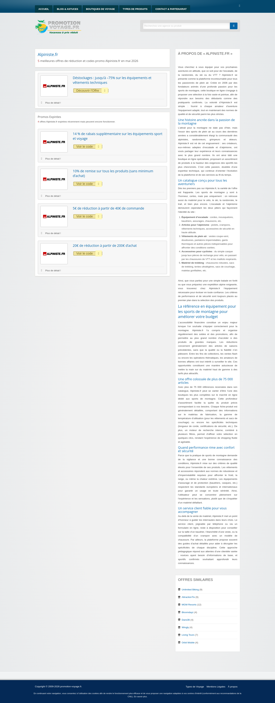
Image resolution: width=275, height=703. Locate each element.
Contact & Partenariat (171, 9)
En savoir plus (140, 696)
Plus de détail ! (51, 102)
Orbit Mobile (188, 642)
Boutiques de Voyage (100, 9)
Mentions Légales (216, 686)
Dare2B (186, 620)
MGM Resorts (189, 604)
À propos (232, 686)
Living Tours (188, 635)
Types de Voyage (195, 686)
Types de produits (135, 9)
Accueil (43, 9)
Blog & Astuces (67, 9)
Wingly (185, 627)
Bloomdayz (187, 612)
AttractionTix (188, 597)
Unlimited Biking (190, 589)
